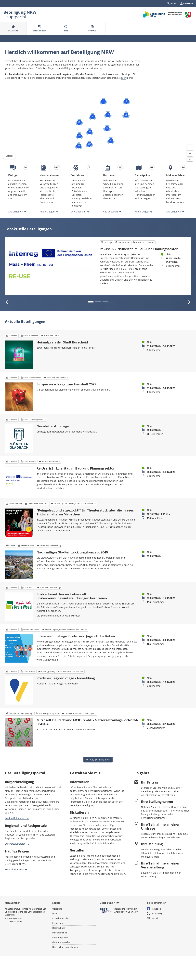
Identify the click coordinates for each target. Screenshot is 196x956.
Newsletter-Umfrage (53, 426)
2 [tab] (98, 301)
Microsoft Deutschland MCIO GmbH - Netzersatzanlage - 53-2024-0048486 (87, 722)
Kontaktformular (60, 918)
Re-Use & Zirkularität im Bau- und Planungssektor (139, 249)
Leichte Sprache (60, 937)
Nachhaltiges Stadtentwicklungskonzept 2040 (72, 552)
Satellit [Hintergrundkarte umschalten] (9, 156)
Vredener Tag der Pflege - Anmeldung (66, 678)
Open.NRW (133, 911)
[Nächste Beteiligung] (189, 302)
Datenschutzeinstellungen (65, 946)
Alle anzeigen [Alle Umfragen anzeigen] (110, 211)
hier (123, 77)
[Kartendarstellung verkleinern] (190, 153)
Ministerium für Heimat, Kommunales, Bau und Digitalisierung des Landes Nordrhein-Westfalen (26, 911)
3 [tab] (105, 301)
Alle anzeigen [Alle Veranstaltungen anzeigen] (47, 211)
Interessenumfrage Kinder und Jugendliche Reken (76, 636)
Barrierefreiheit (59, 932)
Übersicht (57, 908)
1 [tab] (90, 301)
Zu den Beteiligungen (17, 817)
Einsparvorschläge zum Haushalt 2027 (66, 384)
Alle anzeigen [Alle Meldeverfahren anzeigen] (173, 211)
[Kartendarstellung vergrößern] (190, 148)
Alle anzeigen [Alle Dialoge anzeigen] (15, 211)
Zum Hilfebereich (14, 869)
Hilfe (54, 913)
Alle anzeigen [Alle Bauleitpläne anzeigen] (142, 211)
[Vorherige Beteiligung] (7, 302)
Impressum (58, 923)
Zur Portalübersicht (15, 843)
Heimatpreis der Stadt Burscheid (62, 342)
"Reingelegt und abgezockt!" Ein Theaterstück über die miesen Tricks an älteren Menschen (85, 512)
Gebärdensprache (61, 942)
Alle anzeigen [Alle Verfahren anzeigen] (78, 211)
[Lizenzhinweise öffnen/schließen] (190, 159)
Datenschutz (58, 927)
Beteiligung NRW (19, 12)
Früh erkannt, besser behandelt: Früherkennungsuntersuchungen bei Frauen (72, 596)
